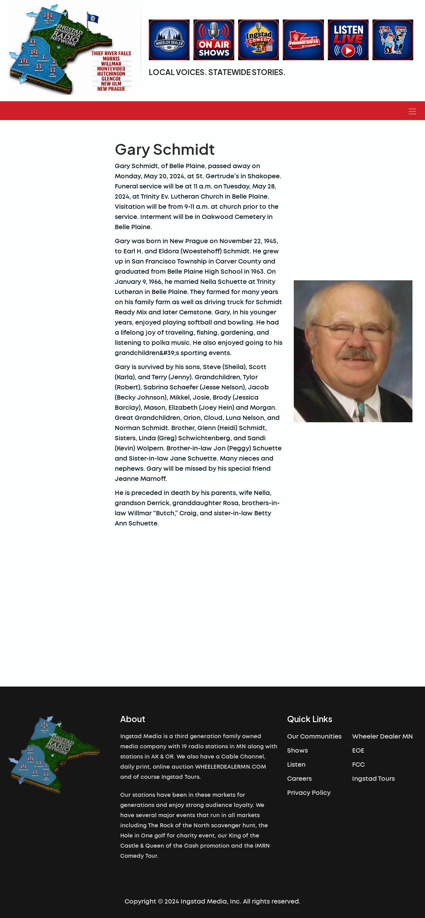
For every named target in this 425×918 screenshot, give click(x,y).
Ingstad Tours (373, 779)
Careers (299, 779)
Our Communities (314, 736)
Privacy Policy (309, 793)
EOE (358, 751)
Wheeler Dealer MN (382, 736)
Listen (296, 765)
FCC (358, 765)
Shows (297, 751)
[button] (412, 110)
